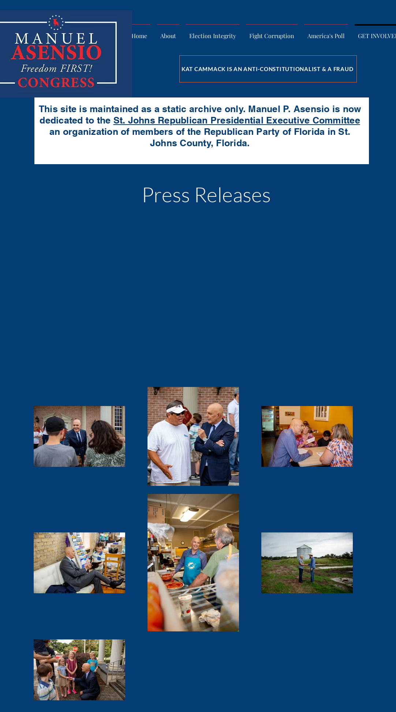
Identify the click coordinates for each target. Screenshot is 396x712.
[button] (168, 32)
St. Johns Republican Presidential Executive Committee (236, 120)
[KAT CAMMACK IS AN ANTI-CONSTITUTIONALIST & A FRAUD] (268, 68)
